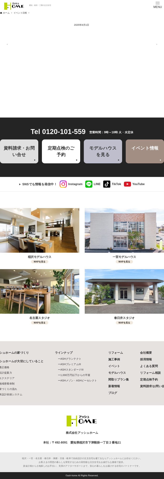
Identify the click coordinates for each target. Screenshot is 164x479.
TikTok (116, 184)
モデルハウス (117, 372)
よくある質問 (149, 366)
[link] (71, 184)
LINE (97, 184)
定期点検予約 (149, 379)
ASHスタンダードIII (71, 369)
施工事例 (114, 359)
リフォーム (115, 352)
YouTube (138, 184)
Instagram (75, 184)
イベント (114, 366)
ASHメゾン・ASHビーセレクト (78, 380)
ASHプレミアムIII (70, 364)
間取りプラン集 (118, 379)
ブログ (112, 392)
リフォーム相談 (150, 372)
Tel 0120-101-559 (58, 131)
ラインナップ (64, 352)
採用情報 (146, 359)
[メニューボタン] (157, 5)
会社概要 (146, 352)
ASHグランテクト (70, 358)
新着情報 (114, 386)
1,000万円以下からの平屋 (75, 375)
